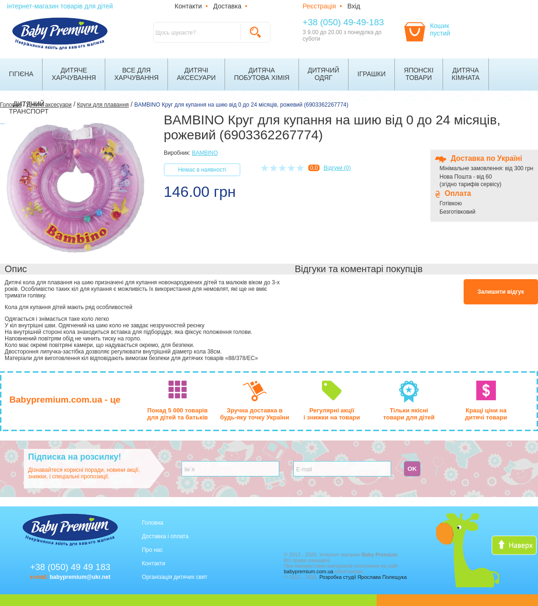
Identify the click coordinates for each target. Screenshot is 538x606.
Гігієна (21, 74)
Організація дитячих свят (174, 577)
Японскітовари (418, 73)
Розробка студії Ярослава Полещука (363, 577)
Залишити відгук (501, 292)
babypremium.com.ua (309, 571)
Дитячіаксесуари (196, 73)
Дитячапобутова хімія (262, 73)
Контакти (188, 6)
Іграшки (371, 74)
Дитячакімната (466, 73)
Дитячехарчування (73, 73)
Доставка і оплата (165, 536)
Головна (152, 522)
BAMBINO (205, 153)
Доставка (227, 6)
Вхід (354, 6)
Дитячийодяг (323, 73)
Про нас (152, 550)
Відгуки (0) (337, 168)
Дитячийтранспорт (29, 107)
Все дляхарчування (136, 73)
